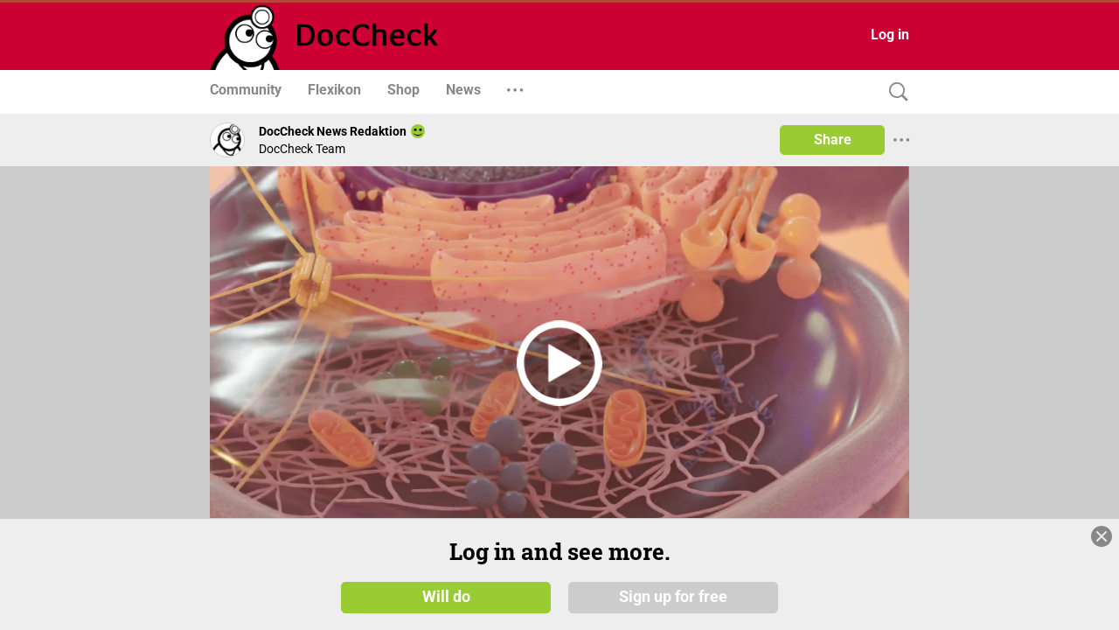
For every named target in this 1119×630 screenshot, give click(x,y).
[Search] (894, 92)
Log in (890, 34)
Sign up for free (673, 597)
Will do (446, 597)
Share (832, 139)
